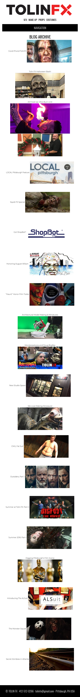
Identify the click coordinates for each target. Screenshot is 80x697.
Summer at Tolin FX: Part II (40, 507)
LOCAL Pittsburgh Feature (40, 172)
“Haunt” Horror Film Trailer (40, 294)
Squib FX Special (40, 202)
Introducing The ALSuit (40, 598)
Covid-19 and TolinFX (40, 51)
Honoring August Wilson (40, 264)
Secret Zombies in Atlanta (40, 659)
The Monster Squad (40, 629)
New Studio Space (40, 385)
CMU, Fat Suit (40, 446)
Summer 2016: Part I (40, 537)
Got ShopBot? (40, 232)
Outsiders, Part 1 (40, 477)
